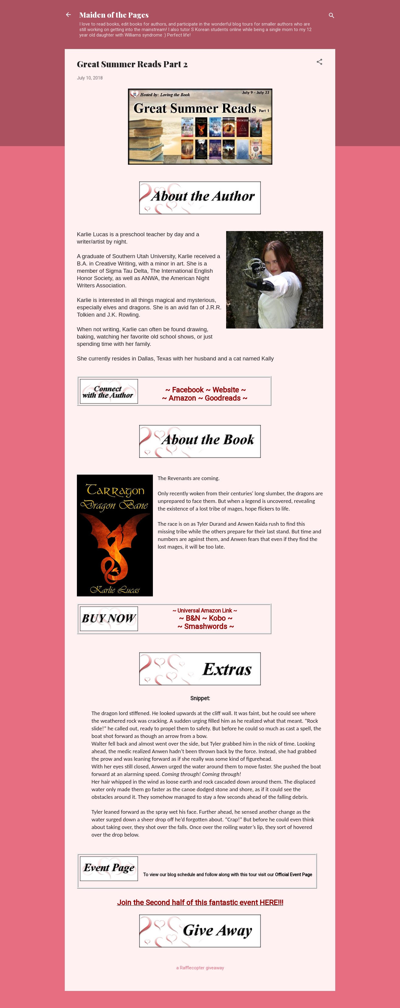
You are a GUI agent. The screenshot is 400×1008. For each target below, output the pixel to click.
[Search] (331, 16)
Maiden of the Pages (114, 14)
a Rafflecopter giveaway (200, 968)
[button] (319, 63)
